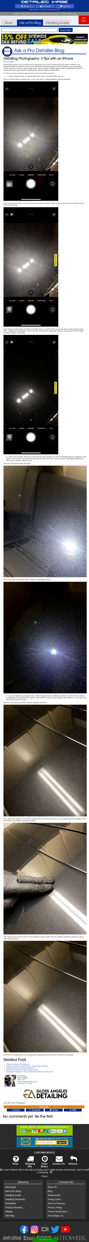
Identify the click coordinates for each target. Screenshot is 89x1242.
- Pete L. (44, 1176)
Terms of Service (56, 1203)
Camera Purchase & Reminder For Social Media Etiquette (27, 1066)
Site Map (9, 1215)
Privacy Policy (55, 1207)
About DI (52, 1187)
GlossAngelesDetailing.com (27, 1081)
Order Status (44, 1163)
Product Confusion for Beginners (18, 1064)
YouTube (29, 1083)
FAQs (15, 1162)
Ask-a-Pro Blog (13, 1191)
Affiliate (9, 1211)
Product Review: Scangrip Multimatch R (20, 1068)
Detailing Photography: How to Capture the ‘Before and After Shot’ (30, 1072)
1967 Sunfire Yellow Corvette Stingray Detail (22, 1070)
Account (45, 6)
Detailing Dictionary (15, 1199)
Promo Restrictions (57, 1211)
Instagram (21, 1083)
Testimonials (54, 1195)
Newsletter (10, 1203)
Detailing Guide (13, 1195)
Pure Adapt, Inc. (56, 1215)
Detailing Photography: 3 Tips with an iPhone (38, 58)
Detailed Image (44, 2)
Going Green (54, 1199)
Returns (73, 1162)
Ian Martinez (10, 62)
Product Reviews (13, 1207)
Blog (50, 1191)
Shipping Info (30, 1163)
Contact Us (58, 1162)
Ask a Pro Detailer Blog (39, 50)
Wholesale (10, 1187)
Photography (20, 1103)
